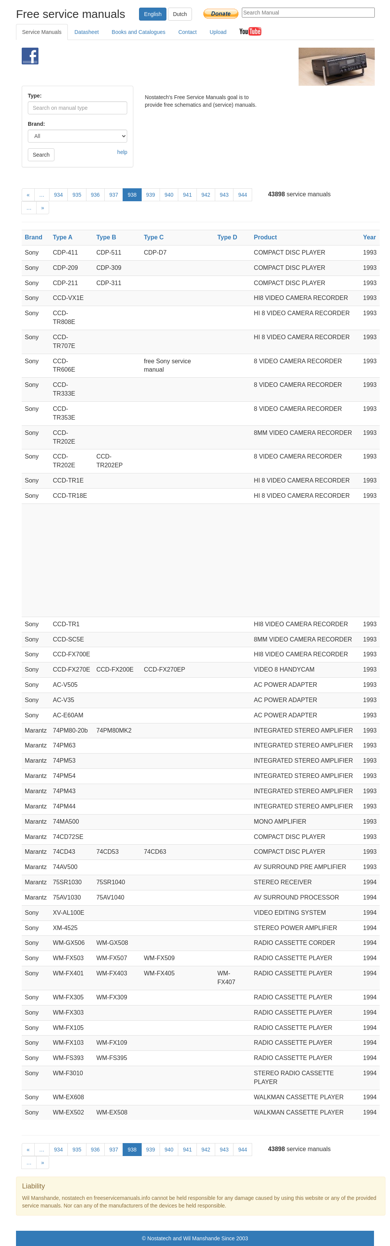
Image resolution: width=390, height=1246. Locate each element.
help (122, 152)
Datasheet (87, 32)
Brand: (36, 124)
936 (95, 195)
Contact (187, 32)
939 (150, 195)
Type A (63, 237)
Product (265, 237)
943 (224, 195)
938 (132, 195)
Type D (227, 237)
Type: (35, 96)
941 (187, 195)
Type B (106, 237)
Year (369, 237)
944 (242, 195)
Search (41, 155)
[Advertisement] (185, 67)
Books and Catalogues (138, 32)
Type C (154, 237)
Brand (33, 237)
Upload (217, 32)
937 (113, 195)
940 (169, 195)
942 (205, 195)
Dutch (180, 14)
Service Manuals (42, 32)
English (152, 14)
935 (76, 195)
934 (58, 195)
